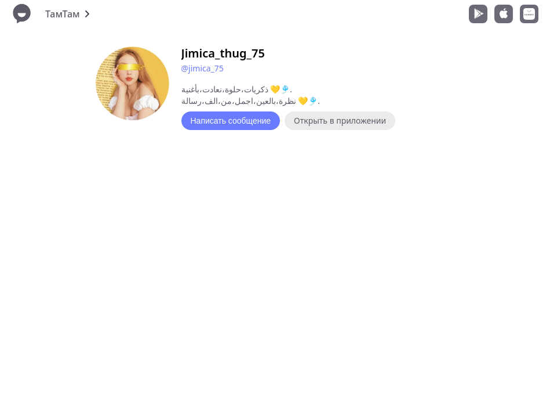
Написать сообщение (231, 120)
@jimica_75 (202, 68)
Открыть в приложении (340, 120)
